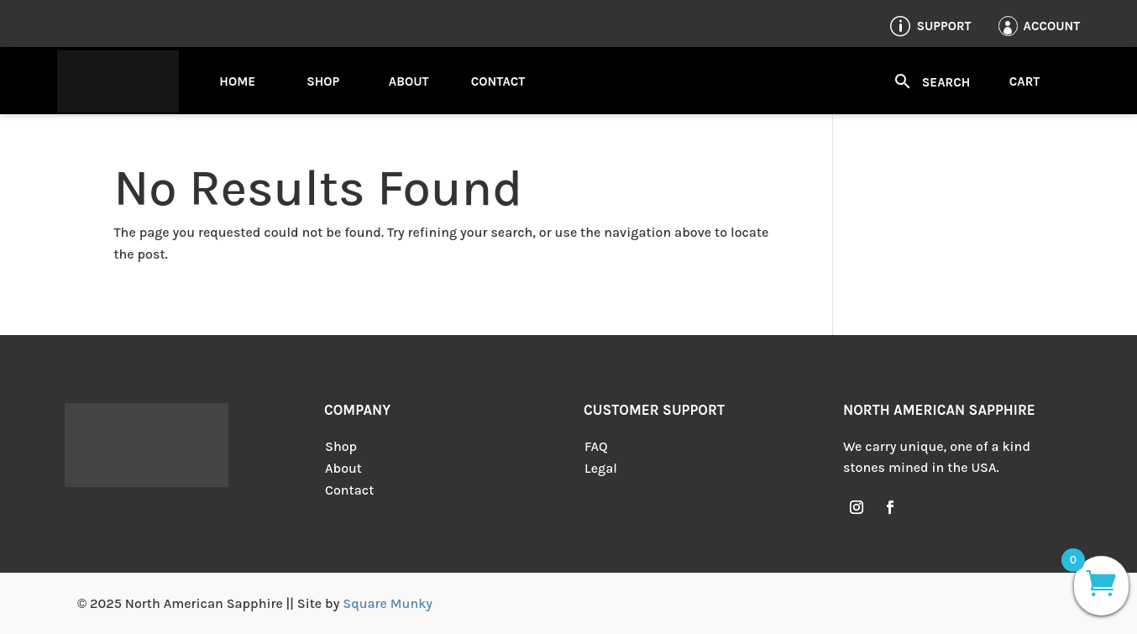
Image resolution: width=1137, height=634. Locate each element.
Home (237, 81)
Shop (323, 81)
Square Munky (387, 603)
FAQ (596, 446)
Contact (498, 81)
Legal (600, 468)
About (409, 81)
